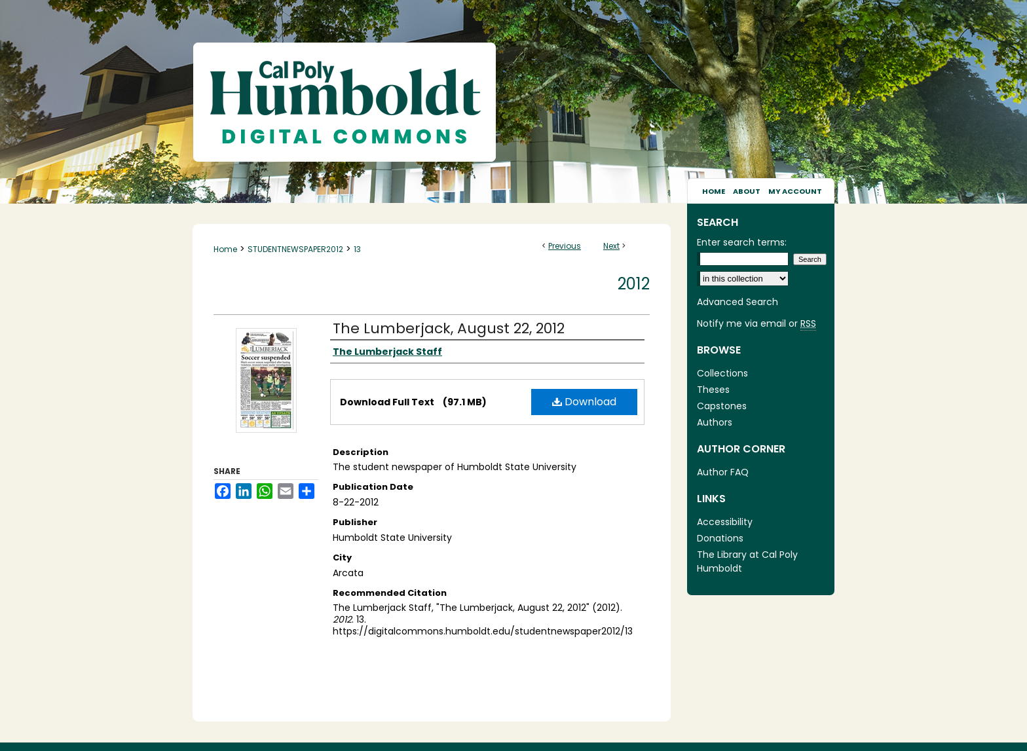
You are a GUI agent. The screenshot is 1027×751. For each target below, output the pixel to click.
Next (611, 245)
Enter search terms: (742, 242)
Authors (714, 422)
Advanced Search (737, 301)
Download (584, 401)
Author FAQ (723, 472)
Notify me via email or (756, 324)
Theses (713, 389)
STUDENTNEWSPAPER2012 (295, 249)
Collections (722, 373)
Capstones (722, 405)
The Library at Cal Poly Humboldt (747, 561)
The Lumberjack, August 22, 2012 (449, 328)
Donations (720, 538)
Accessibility (725, 521)
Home (225, 249)
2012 (634, 284)
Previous (564, 245)
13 (357, 249)
